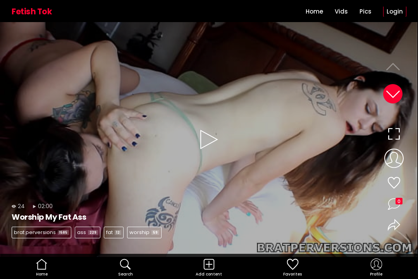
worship (144, 232)
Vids (341, 11)
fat (113, 232)
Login (395, 11)
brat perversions (41, 232)
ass (87, 232)
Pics (366, 11)
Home (314, 11)
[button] (393, 93)
